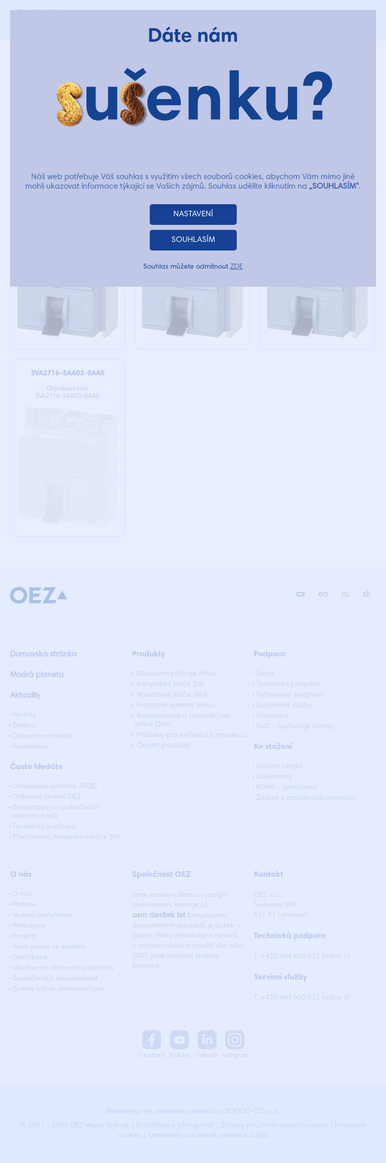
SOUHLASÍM (193, 240)
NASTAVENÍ (193, 214)
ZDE (236, 267)
